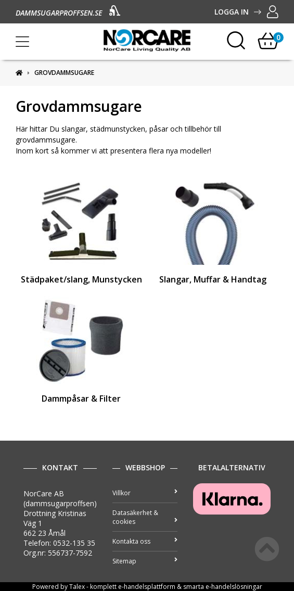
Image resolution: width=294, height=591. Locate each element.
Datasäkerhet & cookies (144, 517)
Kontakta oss (144, 541)
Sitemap (144, 561)
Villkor (144, 493)
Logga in (246, 11)
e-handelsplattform (146, 586)
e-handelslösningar (234, 586)
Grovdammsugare (64, 72)
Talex (77, 586)
